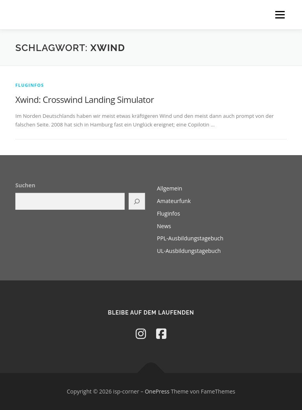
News (164, 226)
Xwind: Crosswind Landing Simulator (84, 99)
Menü (280, 14)
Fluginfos (29, 85)
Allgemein (169, 188)
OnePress (157, 391)
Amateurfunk (174, 201)
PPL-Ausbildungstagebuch (190, 238)
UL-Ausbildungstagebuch (189, 250)
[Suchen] (137, 201)
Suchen (25, 185)
